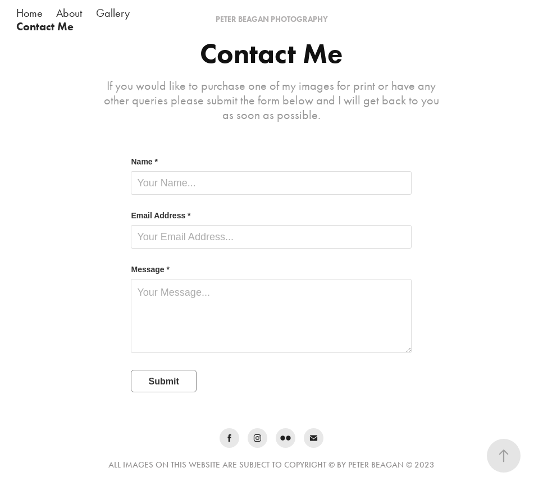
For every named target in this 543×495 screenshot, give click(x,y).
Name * (144, 162)
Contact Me (45, 26)
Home (29, 13)
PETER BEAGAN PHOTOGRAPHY (272, 19)
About (69, 13)
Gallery (113, 13)
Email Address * (160, 215)
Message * (150, 269)
